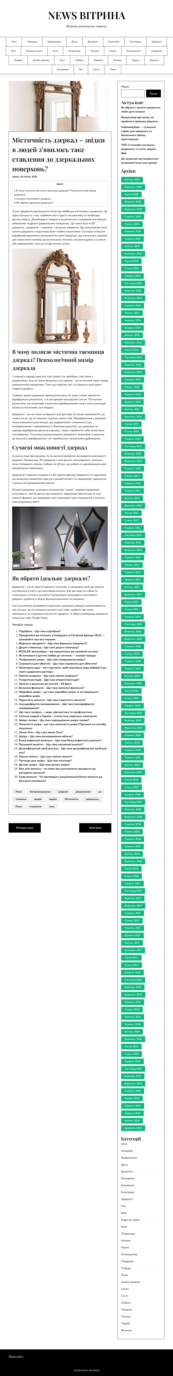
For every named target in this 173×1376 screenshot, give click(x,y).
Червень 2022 (133, 483)
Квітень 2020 (132, 676)
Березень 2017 (133, 950)
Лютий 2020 (131, 690)
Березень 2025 (133, 253)
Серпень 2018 (133, 824)
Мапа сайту (16, 1356)
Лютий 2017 (131, 957)
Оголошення (134, 51)
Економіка (113, 41)
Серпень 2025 (133, 216)
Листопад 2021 (133, 535)
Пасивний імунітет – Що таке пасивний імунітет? (51, 744)
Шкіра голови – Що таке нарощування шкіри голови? (54, 720)
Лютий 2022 (131, 513)
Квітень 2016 (132, 1031)
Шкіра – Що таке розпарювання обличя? (46, 736)
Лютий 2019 (131, 779)
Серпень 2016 (133, 1002)
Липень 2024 (132, 313)
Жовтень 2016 (133, 987)
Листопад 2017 (133, 891)
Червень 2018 (133, 839)
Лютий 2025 (131, 261)
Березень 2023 (133, 416)
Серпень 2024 (133, 305)
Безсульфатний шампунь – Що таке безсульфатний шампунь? (60, 740)
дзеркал (63, 791)
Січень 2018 (132, 876)
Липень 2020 (132, 653)
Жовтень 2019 (133, 720)
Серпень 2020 (133, 646)
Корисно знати (34, 51)
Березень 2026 (133, 187)
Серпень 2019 (133, 735)
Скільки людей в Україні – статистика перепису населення (58, 716)
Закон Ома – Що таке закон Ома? (41, 732)
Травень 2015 (132, 1113)
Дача (74, 41)
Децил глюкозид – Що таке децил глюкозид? (49, 647)
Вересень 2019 (133, 728)
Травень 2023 (132, 401)
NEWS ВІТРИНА (86, 15)
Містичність (71, 799)
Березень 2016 (133, 1039)
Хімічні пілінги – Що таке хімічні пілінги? (45, 756)
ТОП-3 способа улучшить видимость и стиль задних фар (138, 149)
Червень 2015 (133, 1105)
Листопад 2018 (133, 802)
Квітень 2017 (132, 942)
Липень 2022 (132, 476)
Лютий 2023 (131, 424)
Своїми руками (41, 60)
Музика (95, 51)
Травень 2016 (132, 1024)
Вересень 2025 (133, 209)
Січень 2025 (132, 268)
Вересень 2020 (133, 639)
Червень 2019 (133, 750)
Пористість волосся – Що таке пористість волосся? (52, 700)
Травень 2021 (132, 579)
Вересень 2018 (133, 816)
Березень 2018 (133, 861)
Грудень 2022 (132, 439)
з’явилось (21, 799)
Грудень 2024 (132, 276)
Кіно (13, 51)
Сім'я (124, 1296)
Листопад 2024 (133, 283)
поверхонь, (92, 799)
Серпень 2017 (133, 913)
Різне (113, 69)
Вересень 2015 (133, 1083)
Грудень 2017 (132, 883)
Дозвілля (93, 41)
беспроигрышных (40, 791)
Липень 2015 (132, 1098)
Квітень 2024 (132, 335)
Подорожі (156, 51)
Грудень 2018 (132, 794)
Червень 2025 (133, 231)
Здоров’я (157, 41)
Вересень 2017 (133, 905)
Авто (14, 41)
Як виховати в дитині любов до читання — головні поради (57, 655)
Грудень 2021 (132, 527)
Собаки (79, 60)
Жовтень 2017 (133, 898)
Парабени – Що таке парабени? (40, 631)
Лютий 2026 (131, 194)
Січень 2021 (132, 609)
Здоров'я (127, 1199)
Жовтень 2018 (133, 809)
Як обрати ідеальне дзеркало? (33, 202)
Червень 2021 (133, 572)
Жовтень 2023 (133, 364)
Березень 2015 (133, 1128)
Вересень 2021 (133, 550)
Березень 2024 (133, 342)
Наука (112, 51)
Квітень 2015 (132, 1120)
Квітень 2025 (132, 246)
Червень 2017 (133, 928)
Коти (55, 51)
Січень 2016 (132, 1054)
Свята (96, 69)
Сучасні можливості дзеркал (32, 198)
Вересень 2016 (133, 994)
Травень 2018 (132, 846)
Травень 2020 (132, 668)
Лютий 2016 (131, 1046)
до (99, 791)
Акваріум (32, 41)
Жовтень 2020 (133, 631)
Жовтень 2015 (133, 1076)
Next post (95, 828)
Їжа (81, 69)
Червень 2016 (133, 1016)
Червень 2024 (133, 320)
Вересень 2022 (133, 461)
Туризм (135, 60)
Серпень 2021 (133, 557)
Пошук (125, 86)
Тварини (98, 60)
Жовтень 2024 (133, 290)
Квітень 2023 (132, 409)
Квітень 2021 (132, 587)
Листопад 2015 (133, 1068)
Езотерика (63, 69)
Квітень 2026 (132, 179)
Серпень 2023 (133, 379)
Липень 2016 (132, 1009)
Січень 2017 (132, 965)
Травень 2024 (132, 327)
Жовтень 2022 (133, 453)
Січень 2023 (132, 431)
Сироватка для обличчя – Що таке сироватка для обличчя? (58, 664)
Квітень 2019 (132, 765)
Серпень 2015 (133, 1091)
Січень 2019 (132, 787)
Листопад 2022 (133, 446)
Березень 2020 (133, 683)
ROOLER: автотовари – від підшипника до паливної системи (58, 651)
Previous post (24, 828)
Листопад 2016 (133, 979)
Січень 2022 (132, 520)
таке (51, 806)
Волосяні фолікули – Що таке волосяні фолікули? (51, 688)
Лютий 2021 (131, 602)
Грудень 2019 (132, 705)
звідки (38, 799)
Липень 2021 (132, 564)
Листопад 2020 (133, 624)
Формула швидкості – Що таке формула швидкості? (53, 643)
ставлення (35, 806)
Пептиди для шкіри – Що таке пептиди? (45, 761)
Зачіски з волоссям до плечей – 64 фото (45, 684)
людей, (53, 799)
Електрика (135, 41)
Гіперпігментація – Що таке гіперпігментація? (49, 680)
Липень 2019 (132, 742)
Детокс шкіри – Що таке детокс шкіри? (44, 765)
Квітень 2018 (132, 853)
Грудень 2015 (132, 1061)
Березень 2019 (133, 772)
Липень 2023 (132, 387)
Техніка (117, 60)
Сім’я (62, 60)
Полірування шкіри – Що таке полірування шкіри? (52, 659)
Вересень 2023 (133, 372)
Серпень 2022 (133, 468)
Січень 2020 (132, 698)
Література (74, 51)
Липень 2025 (132, 224)
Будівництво (54, 41)
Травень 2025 (132, 238)
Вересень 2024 (133, 298)
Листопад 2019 (133, 713)
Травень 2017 (132, 935)
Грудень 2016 (132, 972)
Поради (18, 60)
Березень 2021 (133, 594)
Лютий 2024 (131, 350)
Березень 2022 (133, 505)
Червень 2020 (133, 661)
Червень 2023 (133, 394)
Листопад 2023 (133, 357)
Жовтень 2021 (133, 542)
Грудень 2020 (132, 616)
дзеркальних (83, 791)
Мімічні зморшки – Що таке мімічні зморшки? (48, 676)
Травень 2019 (132, 757)
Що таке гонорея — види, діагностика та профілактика (55, 712)
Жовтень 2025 (133, 201)
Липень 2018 (132, 831)
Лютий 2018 (131, 868)
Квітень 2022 (132, 498)
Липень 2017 (132, 920)
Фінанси (154, 60)
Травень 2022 (132, 490)
